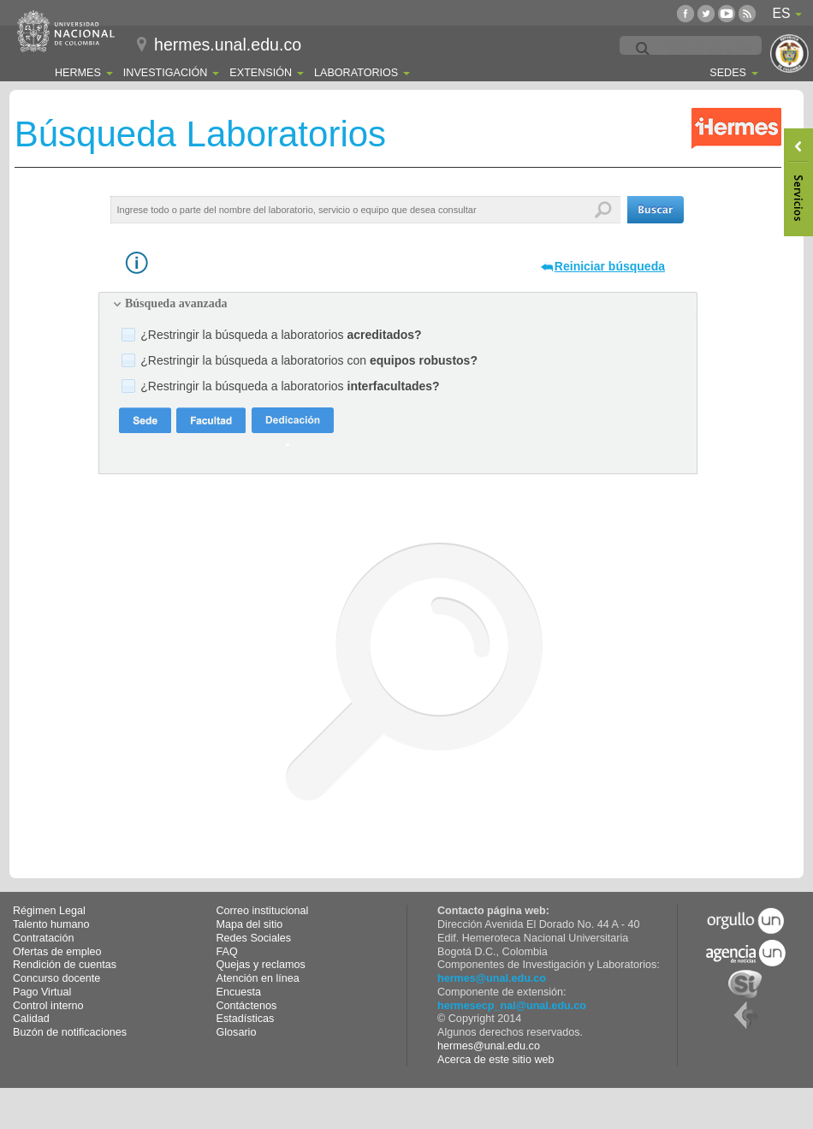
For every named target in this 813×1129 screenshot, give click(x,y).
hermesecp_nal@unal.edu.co (511, 1006)
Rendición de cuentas (64, 965)
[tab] (397, 304)
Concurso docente (56, 978)
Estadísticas (246, 1019)
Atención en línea (258, 978)
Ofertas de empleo (57, 952)
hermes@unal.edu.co (491, 978)
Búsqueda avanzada (176, 303)
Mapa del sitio (250, 924)
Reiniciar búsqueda (610, 266)
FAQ (227, 952)
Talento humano (51, 924)
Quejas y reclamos (261, 965)
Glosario (237, 1032)
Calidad (31, 1019)
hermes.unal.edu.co (227, 44)
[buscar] (732, 49)
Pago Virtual (42, 992)
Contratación (43, 938)
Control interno (48, 1006)
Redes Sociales (254, 938)
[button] (655, 209)
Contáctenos (247, 1006)
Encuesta (239, 992)
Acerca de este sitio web (496, 1060)
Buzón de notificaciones (70, 1032)
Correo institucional (263, 911)
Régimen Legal (49, 911)
